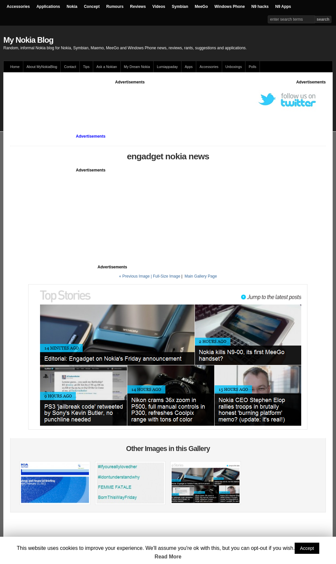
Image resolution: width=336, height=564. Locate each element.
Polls (252, 67)
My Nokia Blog (28, 39)
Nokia (72, 6)
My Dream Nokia (137, 67)
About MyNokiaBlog (42, 67)
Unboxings (233, 67)
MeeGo (201, 6)
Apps (189, 67)
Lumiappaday (167, 67)
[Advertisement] (129, 100)
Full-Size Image (166, 276)
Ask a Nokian (106, 67)
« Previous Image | (136, 276)
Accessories (18, 6)
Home (14, 67)
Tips (86, 67)
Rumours (115, 6)
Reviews (138, 6)
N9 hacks (260, 6)
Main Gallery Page (200, 276)
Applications (48, 6)
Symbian (180, 6)
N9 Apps (283, 6)
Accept (307, 548)
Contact (70, 67)
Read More (168, 556)
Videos (158, 6)
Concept (92, 6)
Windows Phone (230, 6)
